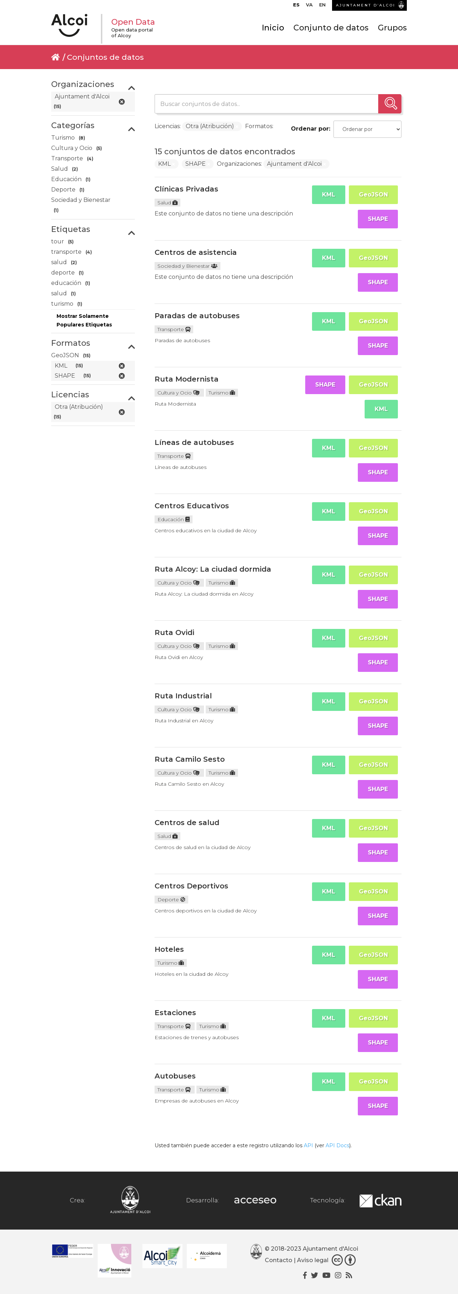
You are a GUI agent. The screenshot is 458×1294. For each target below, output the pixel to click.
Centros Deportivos (191, 886)
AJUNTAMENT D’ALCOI (365, 5)
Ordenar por (310, 128)
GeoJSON (373, 194)
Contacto (278, 1260)
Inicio (273, 28)
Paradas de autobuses (197, 315)
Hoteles (169, 949)
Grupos (392, 28)
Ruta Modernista (187, 379)
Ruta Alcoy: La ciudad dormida (213, 569)
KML (328, 194)
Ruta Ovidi (174, 632)
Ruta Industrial (183, 696)
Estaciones (175, 1012)
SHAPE (378, 218)
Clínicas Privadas (186, 189)
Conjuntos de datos (105, 57)
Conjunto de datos (331, 28)
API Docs (337, 1145)
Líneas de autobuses (194, 442)
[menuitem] (296, 6)
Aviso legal (312, 1260)
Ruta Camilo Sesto (190, 759)
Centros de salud (187, 822)
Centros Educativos (192, 505)
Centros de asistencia (196, 252)
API (308, 1145)
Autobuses (175, 1076)
